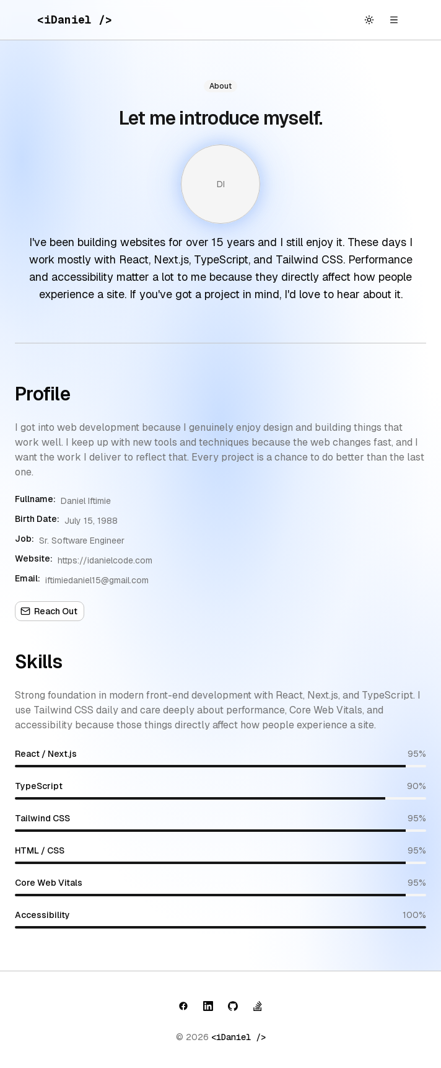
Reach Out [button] (48, 611)
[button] (183, 1006)
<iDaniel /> (238, 1037)
